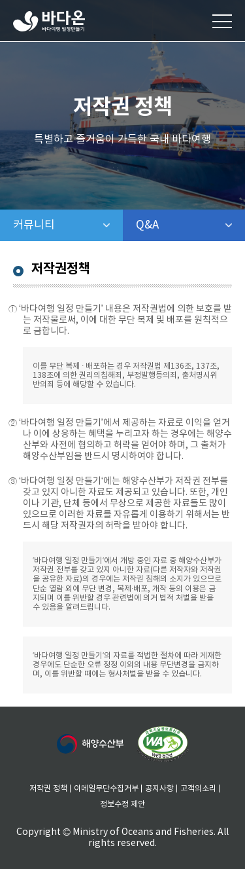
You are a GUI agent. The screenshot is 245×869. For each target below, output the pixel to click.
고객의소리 (198, 789)
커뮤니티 (68, 225)
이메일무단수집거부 (106, 789)
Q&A (181, 225)
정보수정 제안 (122, 804)
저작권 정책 (48, 789)
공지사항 (159, 789)
